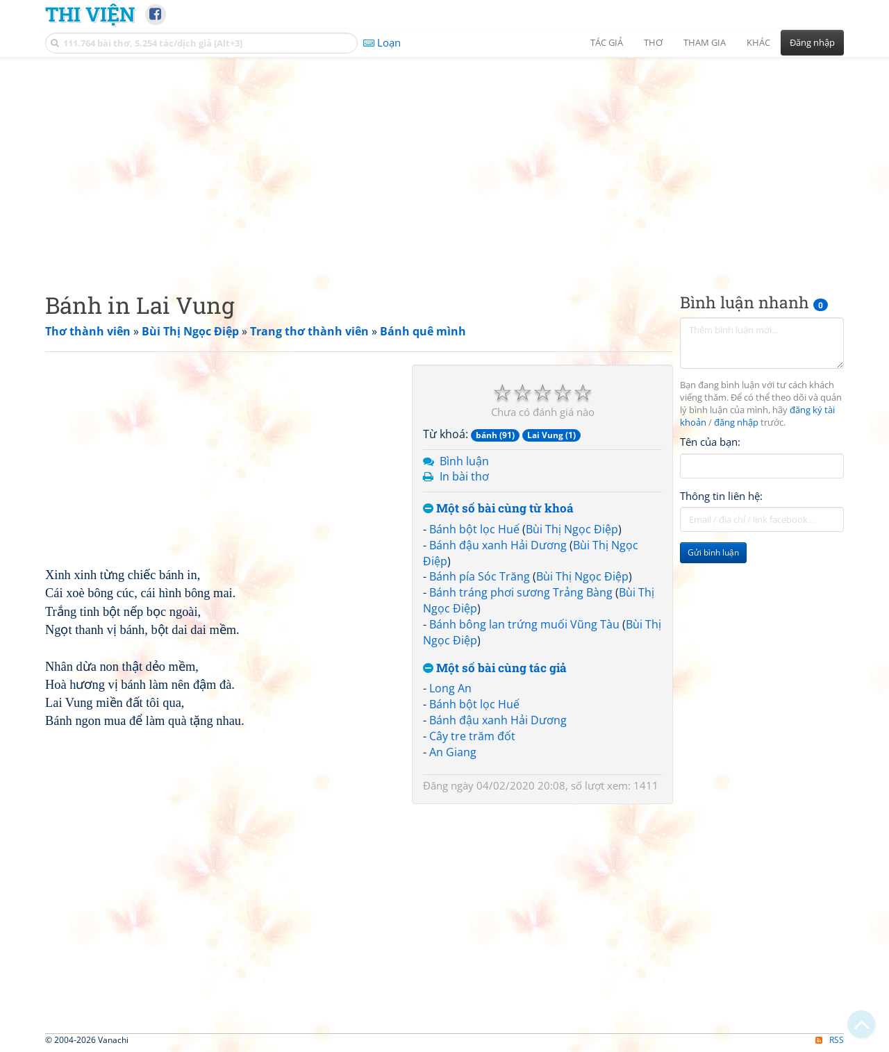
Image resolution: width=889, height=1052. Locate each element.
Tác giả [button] (606, 42)
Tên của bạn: (710, 442)
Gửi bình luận (713, 552)
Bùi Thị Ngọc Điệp (572, 529)
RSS (829, 1040)
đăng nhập (736, 422)
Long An (450, 688)
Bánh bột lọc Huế (474, 529)
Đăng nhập (812, 42)
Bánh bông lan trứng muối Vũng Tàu (524, 624)
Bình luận (464, 461)
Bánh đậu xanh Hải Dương (498, 545)
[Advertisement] (444, 163)
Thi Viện (90, 14)
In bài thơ (464, 476)
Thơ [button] (653, 42)
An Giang (452, 752)
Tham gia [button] (704, 42)
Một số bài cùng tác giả (495, 668)
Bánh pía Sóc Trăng (479, 576)
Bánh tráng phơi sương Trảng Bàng (521, 592)
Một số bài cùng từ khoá (498, 508)
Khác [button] (758, 42)
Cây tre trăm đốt (472, 736)
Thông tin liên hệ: (721, 496)
